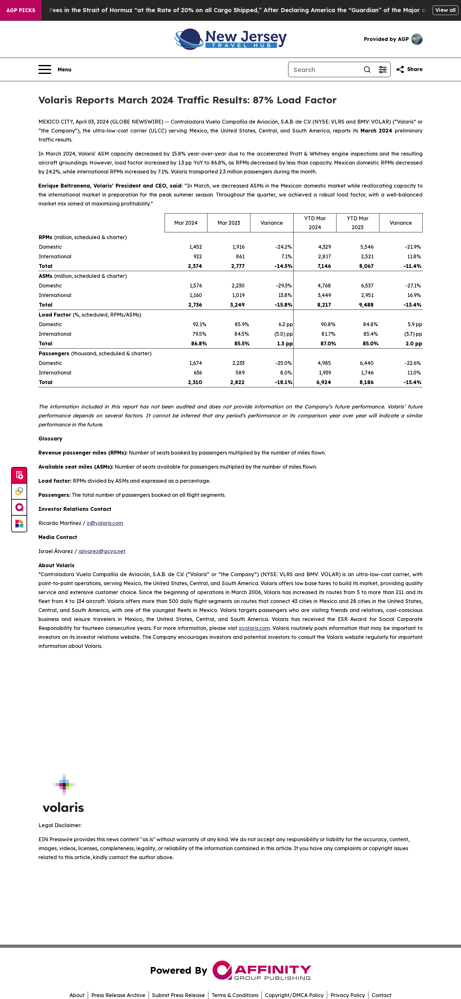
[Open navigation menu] (54, 69)
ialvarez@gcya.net (101, 551)
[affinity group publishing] (19, 508)
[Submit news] (19, 476)
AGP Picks (20, 10)
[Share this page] (409, 69)
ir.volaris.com (254, 628)
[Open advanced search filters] (382, 69)
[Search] (324, 69)
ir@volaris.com (105, 523)
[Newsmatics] (19, 524)
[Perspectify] (19, 492)
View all (445, 10)
